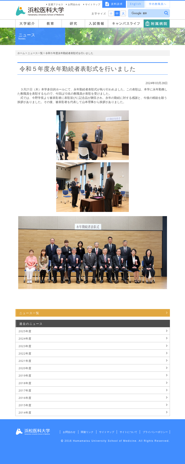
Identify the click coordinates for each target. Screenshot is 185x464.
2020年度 (25, 368)
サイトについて (127, 432)
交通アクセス (55, 4)
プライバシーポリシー (154, 432)
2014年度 (25, 412)
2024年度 (25, 338)
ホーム (21, 53)
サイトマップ (92, 4)
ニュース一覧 (35, 53)
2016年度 (25, 398)
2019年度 (25, 375)
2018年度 (25, 383)
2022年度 (25, 353)
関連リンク (85, 432)
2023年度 (25, 346)
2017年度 (25, 390)
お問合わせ (74, 4)
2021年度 (25, 361)
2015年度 (25, 405)
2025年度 (25, 331)
